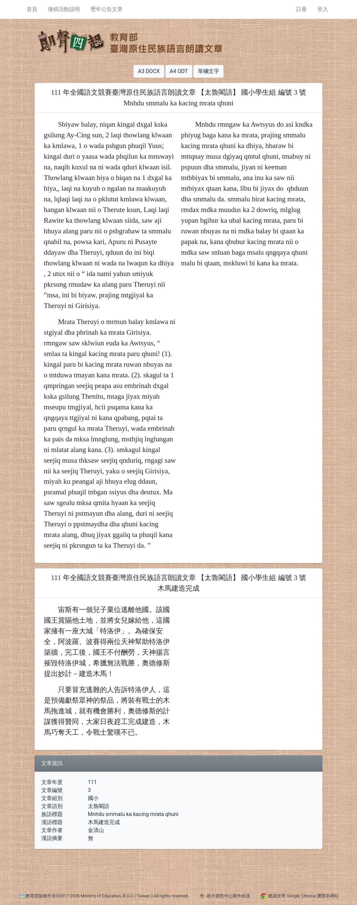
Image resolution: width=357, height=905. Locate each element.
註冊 (301, 9)
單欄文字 (208, 71)
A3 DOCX (149, 71)
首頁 (32, 9)
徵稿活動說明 (64, 9)
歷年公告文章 (107, 9)
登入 (322, 9)
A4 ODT (179, 71)
